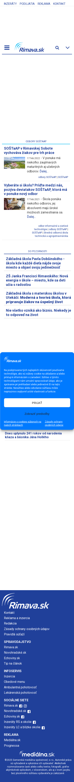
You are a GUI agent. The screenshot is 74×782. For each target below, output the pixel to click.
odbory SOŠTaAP (47, 177)
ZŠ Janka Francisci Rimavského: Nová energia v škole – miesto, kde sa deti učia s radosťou (37, 280)
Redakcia (10, 623)
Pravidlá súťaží (14, 634)
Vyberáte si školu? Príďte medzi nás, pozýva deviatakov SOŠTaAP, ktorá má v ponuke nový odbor (35, 189)
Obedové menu (14, 682)
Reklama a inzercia (17, 618)
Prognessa (11, 745)
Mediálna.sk (12, 740)
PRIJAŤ (37, 402)
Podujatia (27, 3)
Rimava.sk (11, 647)
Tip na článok (13, 663)
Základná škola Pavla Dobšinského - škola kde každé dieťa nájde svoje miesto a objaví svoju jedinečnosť (35, 263)
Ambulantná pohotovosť (20, 687)
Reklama (44, 3)
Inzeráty (10, 3)
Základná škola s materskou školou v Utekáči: (38, 297)
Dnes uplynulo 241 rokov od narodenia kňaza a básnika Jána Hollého (33, 435)
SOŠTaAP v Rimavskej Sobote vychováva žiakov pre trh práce (29, 150)
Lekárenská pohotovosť (20, 693)
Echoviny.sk (12, 658)
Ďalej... (44, 171)
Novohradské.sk (15, 652)
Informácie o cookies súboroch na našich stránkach (22, 423)
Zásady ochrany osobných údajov (54, 423)
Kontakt (59, 3)
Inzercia (9, 676)
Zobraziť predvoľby (37, 413)
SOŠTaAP (63, 177)
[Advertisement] (37, 98)
